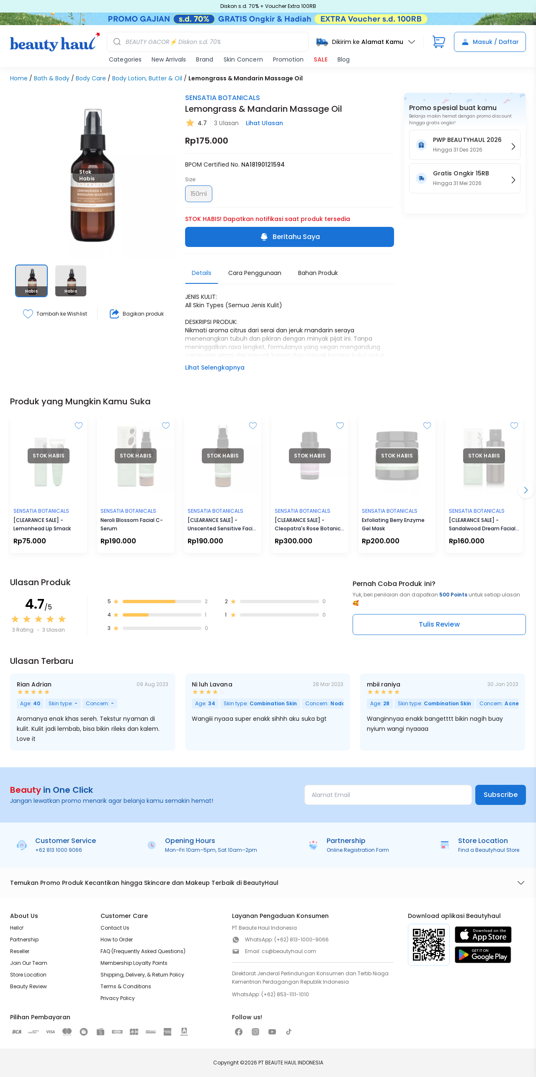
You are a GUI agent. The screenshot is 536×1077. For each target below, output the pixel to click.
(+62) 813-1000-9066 (301, 939)
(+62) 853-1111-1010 (285, 994)
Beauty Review (28, 986)
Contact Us (114, 927)
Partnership (24, 939)
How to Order (116, 939)
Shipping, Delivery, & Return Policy (142, 974)
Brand (204, 59)
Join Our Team (28, 962)
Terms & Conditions (125, 986)
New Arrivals (169, 59)
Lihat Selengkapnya (215, 367)
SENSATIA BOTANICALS (222, 98)
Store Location (28, 974)
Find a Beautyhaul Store (488, 849)
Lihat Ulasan (264, 123)
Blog (344, 59)
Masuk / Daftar (490, 42)
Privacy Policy (117, 998)
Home (19, 78)
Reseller (19, 951)
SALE (320, 59)
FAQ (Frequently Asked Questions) (143, 951)
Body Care (91, 78)
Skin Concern (243, 59)
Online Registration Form (358, 849)
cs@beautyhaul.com (289, 951)
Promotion (288, 59)
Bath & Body (52, 78)
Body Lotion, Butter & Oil (147, 78)
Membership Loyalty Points (134, 962)
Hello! (16, 927)
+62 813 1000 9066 (58, 849)
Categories (125, 59)
